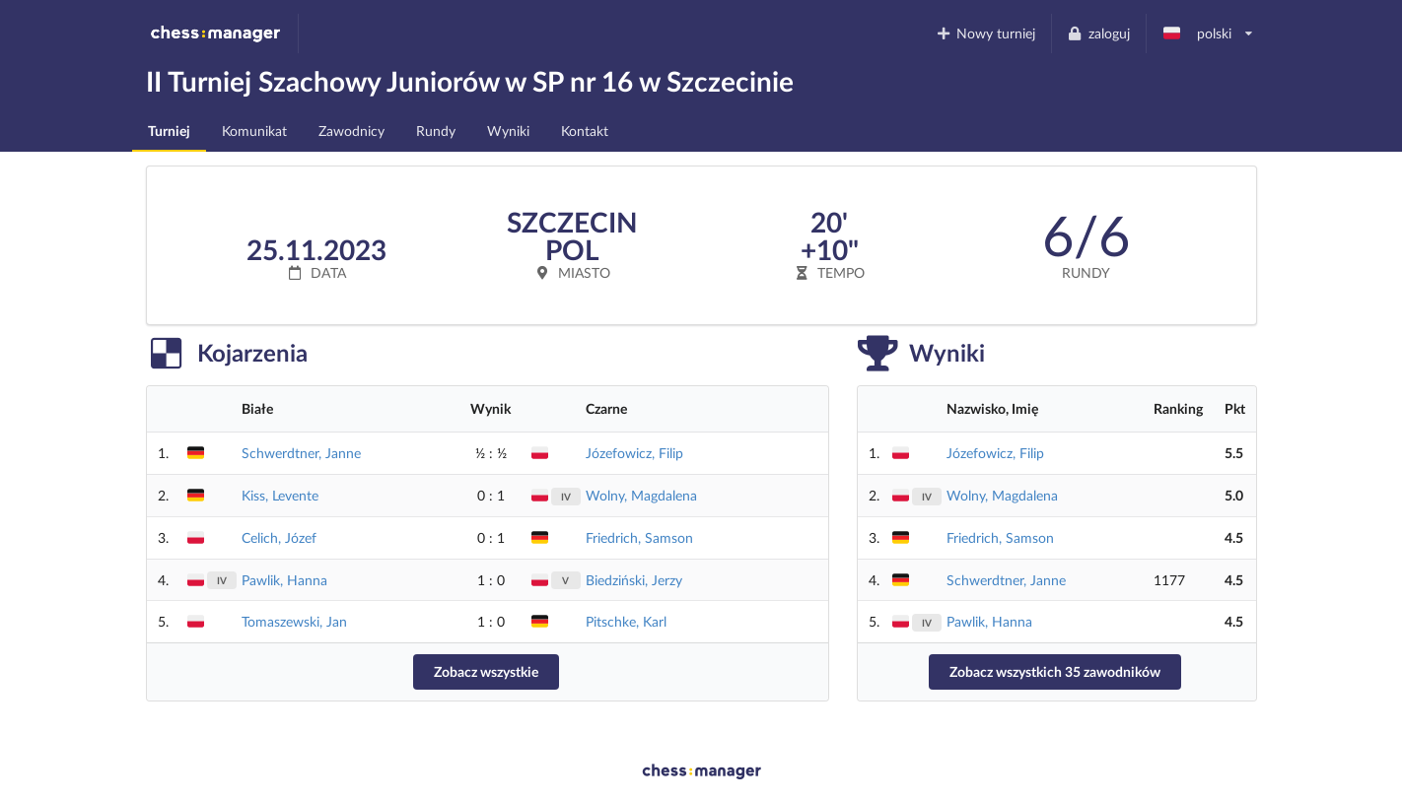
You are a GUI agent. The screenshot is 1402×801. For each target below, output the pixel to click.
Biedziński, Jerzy (634, 579)
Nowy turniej (985, 33)
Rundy (436, 130)
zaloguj (1098, 33)
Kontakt (584, 130)
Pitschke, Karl (626, 621)
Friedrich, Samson (639, 537)
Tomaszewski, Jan (294, 621)
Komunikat (254, 130)
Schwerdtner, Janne (301, 452)
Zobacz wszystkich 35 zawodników (1054, 671)
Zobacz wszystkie (486, 671)
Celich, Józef (279, 537)
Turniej (169, 130)
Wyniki (508, 130)
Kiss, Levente (280, 495)
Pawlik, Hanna (284, 579)
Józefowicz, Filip (634, 452)
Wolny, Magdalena (641, 495)
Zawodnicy (351, 130)
